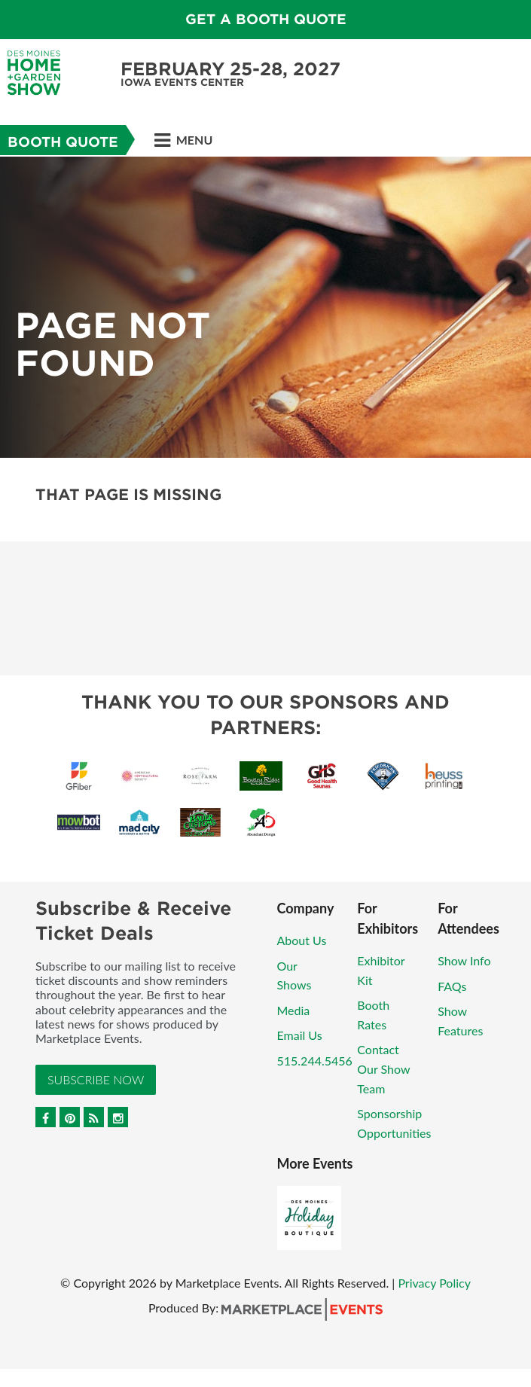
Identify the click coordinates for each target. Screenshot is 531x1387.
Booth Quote (63, 142)
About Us (302, 940)
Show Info (464, 960)
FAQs (452, 986)
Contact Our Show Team (383, 1068)
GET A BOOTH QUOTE (265, 19)
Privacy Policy (434, 1283)
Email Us (299, 1035)
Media (293, 1010)
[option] (265, 307)
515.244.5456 (314, 1060)
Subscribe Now (95, 1079)
